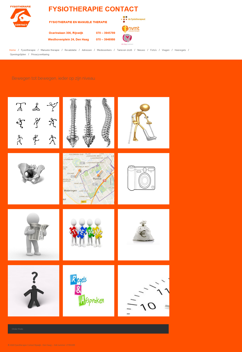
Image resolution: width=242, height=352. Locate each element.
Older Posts (17, 329)
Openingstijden (18, 54)
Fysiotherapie (28, 50)
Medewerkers (104, 50)
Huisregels (180, 50)
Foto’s (153, 50)
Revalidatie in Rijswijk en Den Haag (143, 115)
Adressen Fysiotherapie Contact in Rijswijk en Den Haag (88, 178)
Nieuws (141, 50)
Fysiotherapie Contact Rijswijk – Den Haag (33, 345)
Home (12, 50)
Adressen (87, 50)
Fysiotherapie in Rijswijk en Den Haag (32, 115)
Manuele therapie (50, 50)
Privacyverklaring (40, 54)
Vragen (165, 50)
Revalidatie (71, 50)
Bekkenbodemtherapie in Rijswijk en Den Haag (40, 171)
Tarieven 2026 (124, 50)
